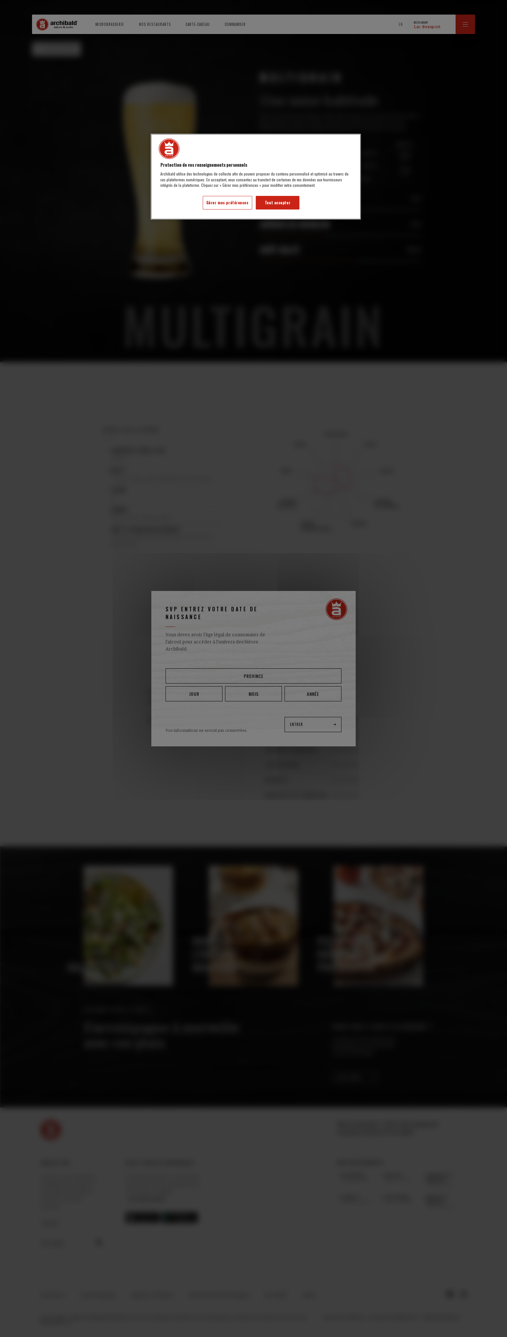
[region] (256, 177)
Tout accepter (277, 202)
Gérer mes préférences (227, 202)
